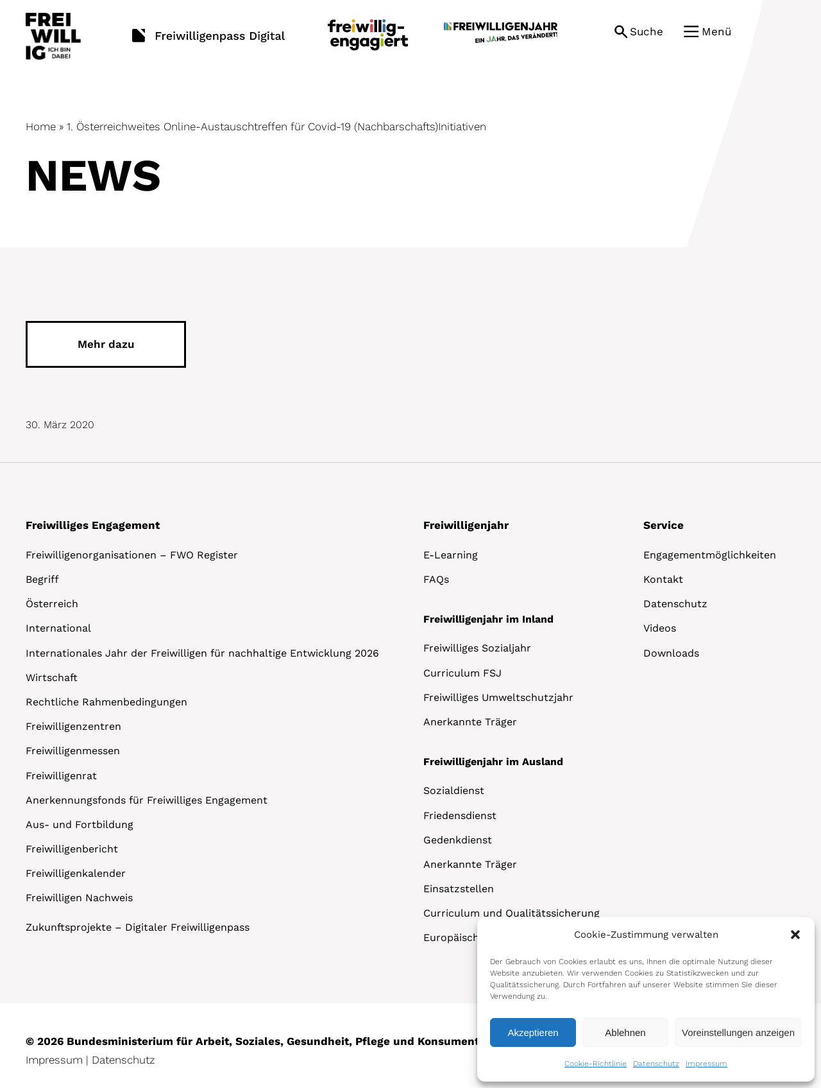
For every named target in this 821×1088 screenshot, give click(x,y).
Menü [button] (716, 31)
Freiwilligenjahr (466, 525)
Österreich (52, 604)
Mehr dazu (106, 344)
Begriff (42, 579)
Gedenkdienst (457, 840)
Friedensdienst (459, 815)
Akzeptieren (532, 1032)
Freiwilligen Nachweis (79, 898)
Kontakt (663, 579)
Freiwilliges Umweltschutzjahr (498, 697)
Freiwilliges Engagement (93, 525)
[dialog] (646, 999)
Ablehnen (625, 1032)
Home (41, 126)
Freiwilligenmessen (73, 751)
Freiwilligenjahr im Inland (488, 619)
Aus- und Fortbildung (79, 824)
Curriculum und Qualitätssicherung (511, 913)
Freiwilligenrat (61, 776)
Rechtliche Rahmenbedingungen (106, 702)
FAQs (436, 579)
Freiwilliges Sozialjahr (477, 648)
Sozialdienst (453, 790)
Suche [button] (646, 31)
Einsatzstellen (458, 889)
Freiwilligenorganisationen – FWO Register (132, 555)
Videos (659, 628)
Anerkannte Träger (470, 722)
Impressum (706, 1063)
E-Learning (450, 555)
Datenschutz (656, 1063)
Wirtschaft (52, 677)
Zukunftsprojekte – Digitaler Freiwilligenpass (138, 927)
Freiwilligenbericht (72, 849)
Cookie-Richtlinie (595, 1063)
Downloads (671, 653)
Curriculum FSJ (462, 673)
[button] (795, 934)
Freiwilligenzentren (73, 726)
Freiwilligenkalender (76, 873)
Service (663, 525)
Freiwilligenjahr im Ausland (493, 762)
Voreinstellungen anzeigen (738, 1032)
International (58, 628)
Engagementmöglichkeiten (709, 555)
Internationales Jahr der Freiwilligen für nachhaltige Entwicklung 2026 (202, 653)
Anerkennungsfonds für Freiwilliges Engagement (146, 800)
